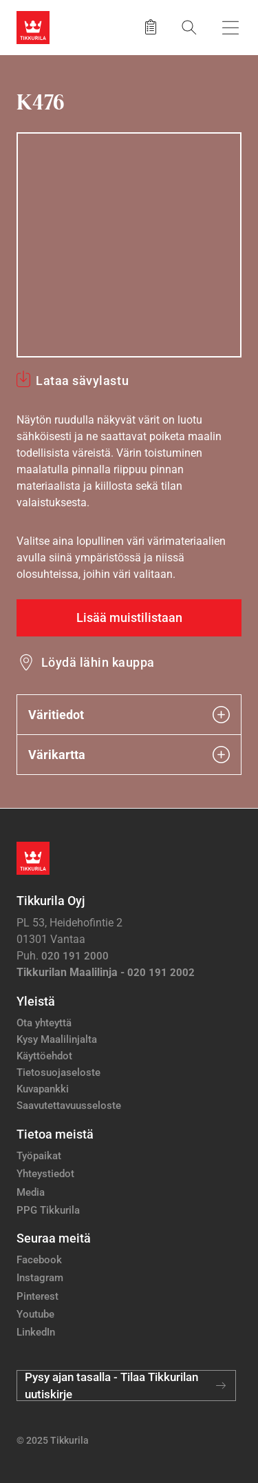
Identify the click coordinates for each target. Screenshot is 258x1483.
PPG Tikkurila (48, 1210)
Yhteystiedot (45, 1174)
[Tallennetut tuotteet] (150, 27)
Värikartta (129, 754)
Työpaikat (39, 1156)
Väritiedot (129, 714)
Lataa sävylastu (82, 380)
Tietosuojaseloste (58, 1072)
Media (31, 1192)
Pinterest (37, 1296)
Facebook (39, 1260)
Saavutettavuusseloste (69, 1105)
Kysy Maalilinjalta (57, 1039)
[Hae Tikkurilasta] (189, 27)
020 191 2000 (75, 956)
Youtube (35, 1314)
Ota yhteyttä (44, 1023)
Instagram (40, 1278)
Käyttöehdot (44, 1056)
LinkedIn (36, 1332)
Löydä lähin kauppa (98, 662)
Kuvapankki (43, 1089)
